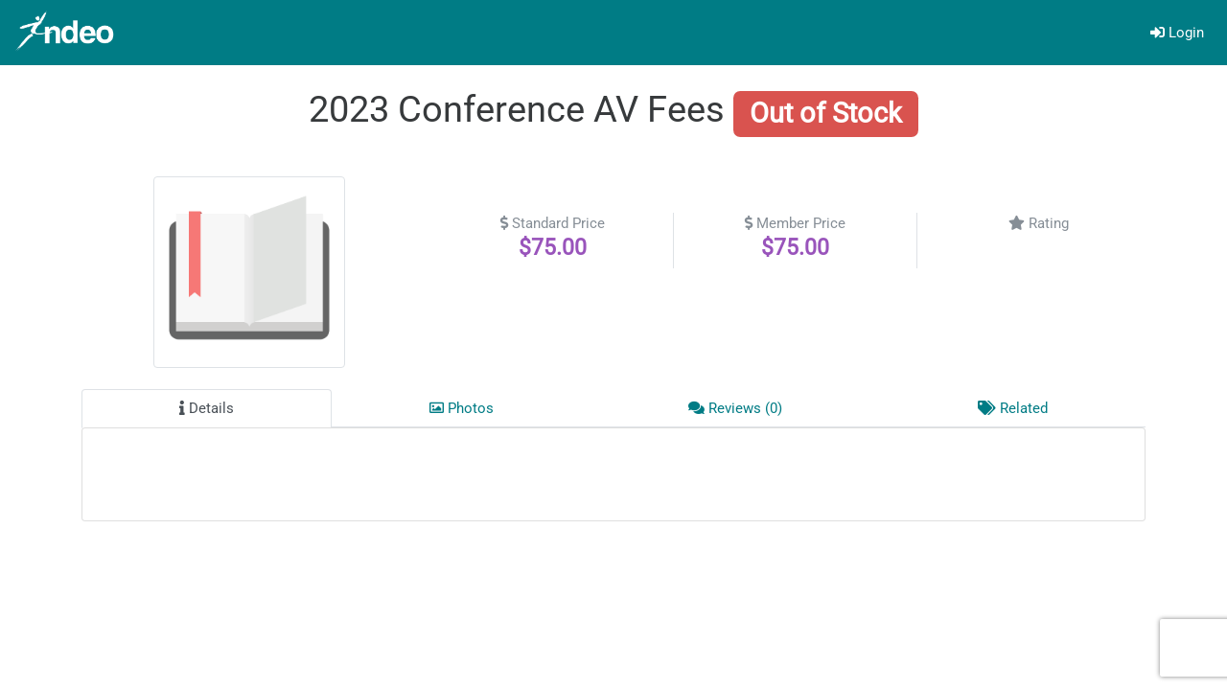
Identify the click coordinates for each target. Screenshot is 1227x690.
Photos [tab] (461, 408)
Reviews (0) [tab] (735, 408)
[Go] (67, 32)
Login (1177, 32)
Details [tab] (206, 408)
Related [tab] (1013, 408)
